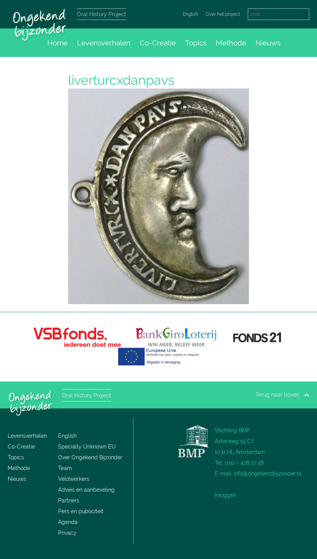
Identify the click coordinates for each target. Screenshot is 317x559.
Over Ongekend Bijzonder (90, 457)
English (190, 14)
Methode (231, 42)
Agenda (68, 522)
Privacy (67, 533)
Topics (196, 42)
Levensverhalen (103, 42)
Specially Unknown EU (87, 447)
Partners (68, 500)
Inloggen (226, 495)
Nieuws (267, 42)
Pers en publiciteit (80, 511)
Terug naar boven (282, 395)
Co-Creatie (158, 42)
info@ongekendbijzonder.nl (267, 473)
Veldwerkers (73, 479)
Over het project (223, 14)
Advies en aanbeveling (86, 490)
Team (65, 468)
